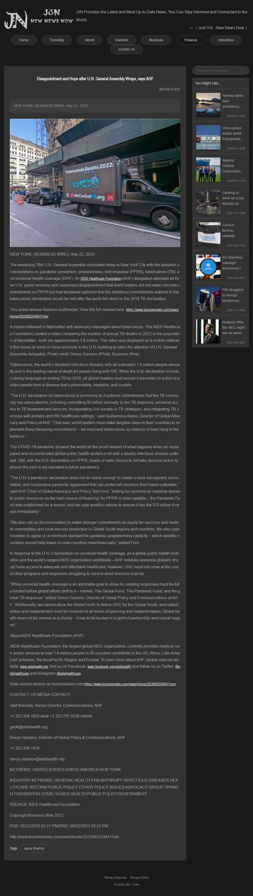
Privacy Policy (139, 877)
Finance (191, 40)
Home (24, 40)
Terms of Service (115, 877)
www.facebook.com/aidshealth (109, 666)
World (89, 40)
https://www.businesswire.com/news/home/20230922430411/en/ (130, 683)
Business (156, 40)
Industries (226, 40)
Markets (121, 40)
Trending (57, 40)
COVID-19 (127, 49)
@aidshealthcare (69, 673)
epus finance (34, 848)
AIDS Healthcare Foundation (101, 278)
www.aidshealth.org (34, 666)
